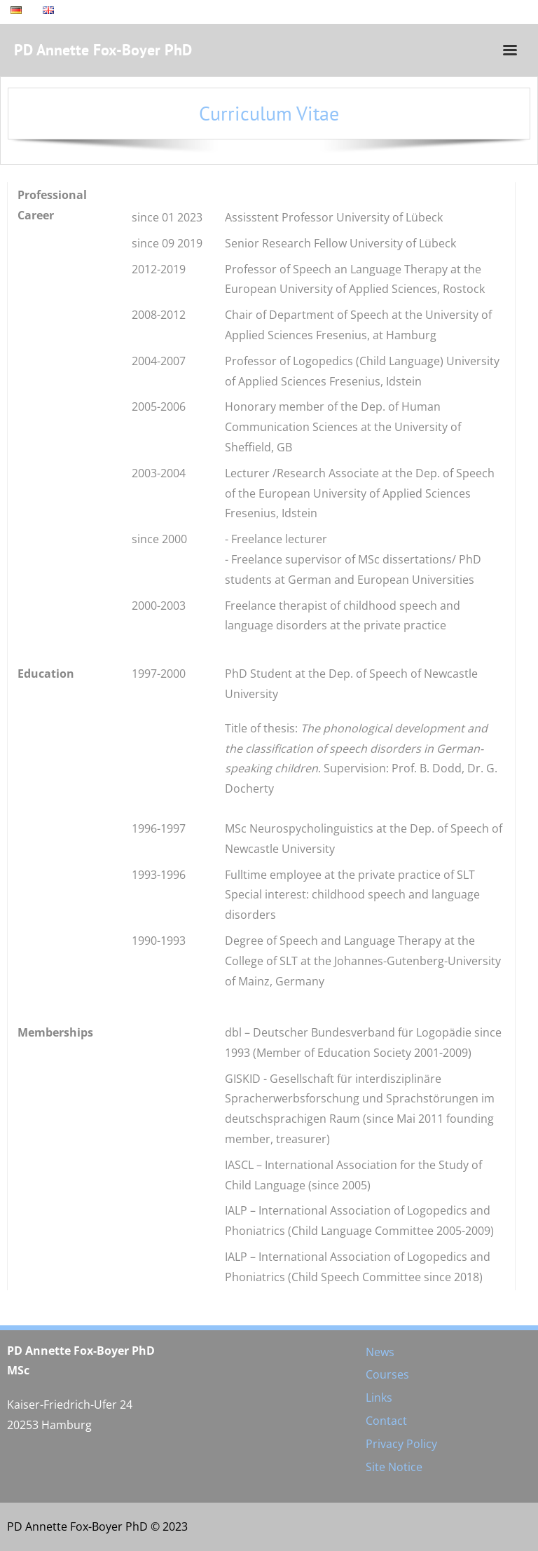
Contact (386, 1420)
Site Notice (394, 1467)
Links (379, 1397)
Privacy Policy (401, 1443)
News (380, 1352)
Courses (387, 1374)
